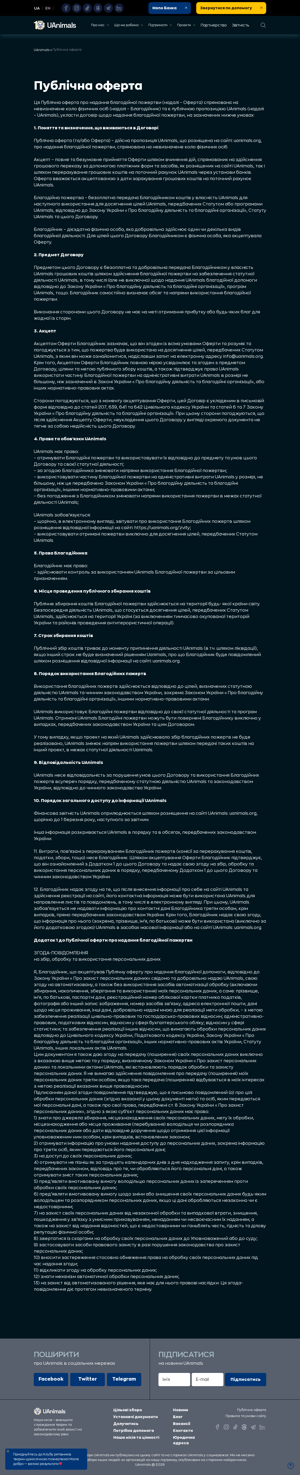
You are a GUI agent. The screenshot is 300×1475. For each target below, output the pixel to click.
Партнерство (214, 25)
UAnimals (41, 50)
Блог (178, 1414)
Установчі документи (135, 1414)
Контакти (183, 1428)
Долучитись (125, 1421)
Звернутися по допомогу (231, 8)
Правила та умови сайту (246, 1416)
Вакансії (181, 1421)
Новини (180, 1407)
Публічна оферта (251, 1410)
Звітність (240, 25)
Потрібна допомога (133, 1428)
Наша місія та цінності (136, 1435)
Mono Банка (169, 8)
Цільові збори (127, 1407)
